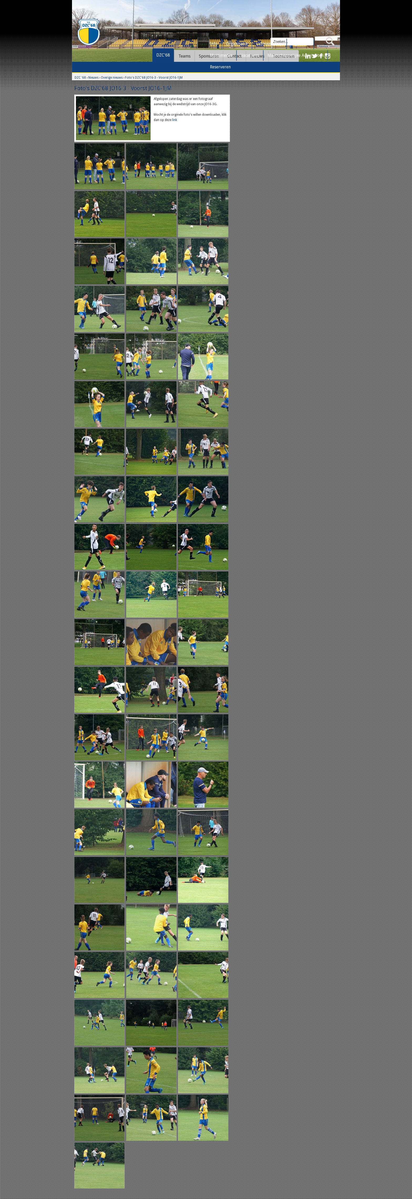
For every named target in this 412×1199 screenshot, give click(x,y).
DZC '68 (80, 77)
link (174, 120)
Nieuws (93, 77)
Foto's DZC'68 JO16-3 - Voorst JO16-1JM (154, 77)
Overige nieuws (112, 77)
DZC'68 (163, 55)
